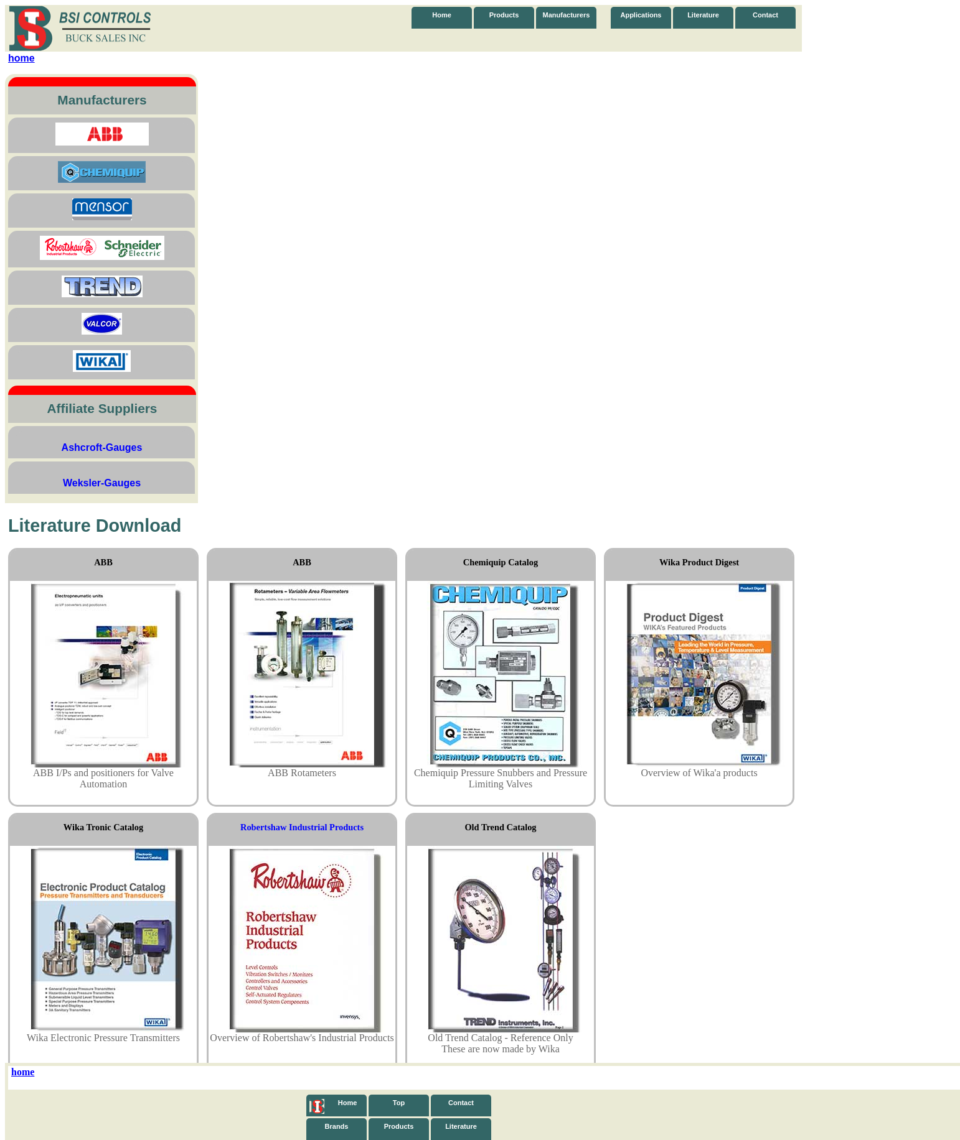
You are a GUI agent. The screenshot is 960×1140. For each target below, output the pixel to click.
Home (441, 15)
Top (399, 1102)
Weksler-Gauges (102, 483)
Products (504, 15)
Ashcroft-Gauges (102, 447)
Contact (765, 15)
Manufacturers (566, 15)
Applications (640, 15)
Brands (337, 1126)
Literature (703, 15)
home (21, 58)
